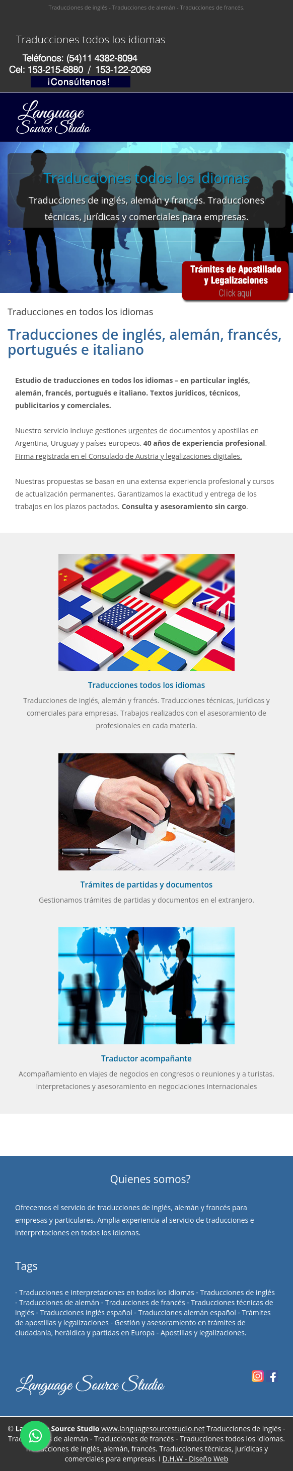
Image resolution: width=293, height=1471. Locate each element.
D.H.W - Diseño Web (196, 1458)
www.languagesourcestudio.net (152, 1428)
